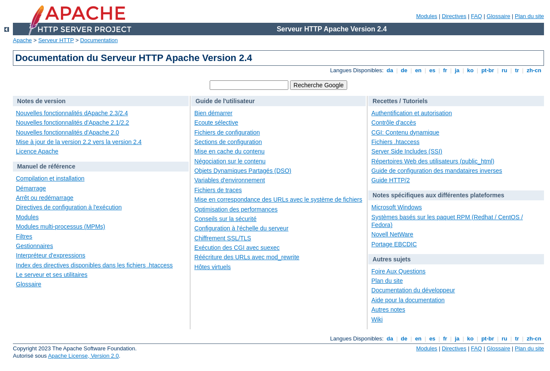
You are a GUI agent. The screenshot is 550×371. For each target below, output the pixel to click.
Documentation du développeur (413, 290)
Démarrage (31, 188)
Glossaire (498, 16)
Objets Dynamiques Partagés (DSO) (242, 170)
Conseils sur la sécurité (225, 218)
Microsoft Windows (396, 207)
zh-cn (534, 70)
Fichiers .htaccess (395, 141)
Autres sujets (392, 259)
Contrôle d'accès (393, 122)
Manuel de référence (46, 166)
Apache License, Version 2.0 (83, 356)
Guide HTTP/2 (390, 180)
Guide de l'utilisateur (225, 101)
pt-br (488, 70)
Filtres (24, 236)
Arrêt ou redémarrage (44, 197)
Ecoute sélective (216, 122)
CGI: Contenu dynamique (405, 132)
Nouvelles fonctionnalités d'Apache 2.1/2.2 (72, 122)
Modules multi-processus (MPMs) (60, 226)
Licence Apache (37, 151)
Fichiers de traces (217, 190)
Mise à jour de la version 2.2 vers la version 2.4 (79, 141)
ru (504, 70)
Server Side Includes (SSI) (406, 151)
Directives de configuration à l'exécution (69, 207)
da (389, 70)
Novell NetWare (392, 234)
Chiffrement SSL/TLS (222, 238)
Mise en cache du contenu (229, 151)
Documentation (99, 40)
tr (517, 70)
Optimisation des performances (236, 209)
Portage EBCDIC (394, 244)
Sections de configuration (228, 141)
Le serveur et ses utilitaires (52, 274)
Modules (426, 16)
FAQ (476, 16)
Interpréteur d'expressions (50, 255)
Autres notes (388, 309)
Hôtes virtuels (212, 267)
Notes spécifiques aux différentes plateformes (438, 195)
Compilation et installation (50, 178)
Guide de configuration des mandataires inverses (436, 170)
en (418, 70)
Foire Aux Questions (398, 271)
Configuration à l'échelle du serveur (241, 228)
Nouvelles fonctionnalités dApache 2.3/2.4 (72, 113)
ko (470, 70)
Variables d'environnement (229, 180)
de (404, 70)
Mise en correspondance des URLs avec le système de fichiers (278, 199)
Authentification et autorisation (411, 113)
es (432, 70)
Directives (454, 16)
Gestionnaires (34, 245)
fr (445, 70)
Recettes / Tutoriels (400, 101)
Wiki (376, 319)
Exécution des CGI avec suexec (236, 247)
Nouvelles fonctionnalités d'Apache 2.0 (67, 132)
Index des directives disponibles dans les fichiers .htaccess (94, 265)
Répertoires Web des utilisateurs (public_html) (432, 161)
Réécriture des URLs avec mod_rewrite (246, 257)
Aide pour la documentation (407, 300)
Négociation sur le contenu (230, 161)
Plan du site (529, 16)
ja (457, 70)
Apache (22, 40)
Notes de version (41, 101)
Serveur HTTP (56, 40)
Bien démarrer (213, 113)
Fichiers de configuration (227, 132)
